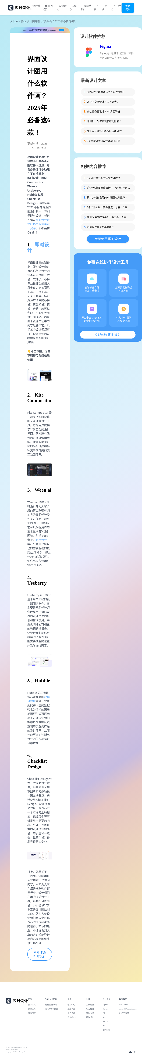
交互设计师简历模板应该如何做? (104, 131)
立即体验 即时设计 (39, 954)
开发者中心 (72, 1017)
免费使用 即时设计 (108, 239)
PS (104, 1013)
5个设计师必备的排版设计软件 (103, 178)
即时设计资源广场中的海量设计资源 (38, 224)
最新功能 (86, 8)
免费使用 (127, 7)
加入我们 (90, 1009)
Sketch (105, 1009)
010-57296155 (125, 1005)
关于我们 (116, 8)
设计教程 (61, 8)
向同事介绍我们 (52, 1009)
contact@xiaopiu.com (128, 1009)
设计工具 (32, 1005)
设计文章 (14, 21)
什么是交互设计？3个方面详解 (103, 111)
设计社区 (35, 8)
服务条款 (71, 1013)
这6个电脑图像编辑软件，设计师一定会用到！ (109, 187)
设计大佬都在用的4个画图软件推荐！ (107, 197)
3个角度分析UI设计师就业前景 (103, 141)
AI (104, 1026)
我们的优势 (47, 8)
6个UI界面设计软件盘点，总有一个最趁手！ (109, 207)
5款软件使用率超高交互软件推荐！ (106, 92)
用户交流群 (124, 1013)
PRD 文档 (32, 1013)
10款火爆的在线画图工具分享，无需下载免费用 (109, 217)
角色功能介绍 (51, 1005)
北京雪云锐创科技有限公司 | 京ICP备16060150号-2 (16, 1049)
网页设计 (41, 540)
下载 (96, 8)
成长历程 (90, 1013)
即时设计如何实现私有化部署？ (104, 121)
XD (104, 1017)
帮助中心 (74, 8)
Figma (105, 46)
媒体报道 (90, 1017)
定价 (104, 8)
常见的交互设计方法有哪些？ (103, 101)
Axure (105, 1021)
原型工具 (32, 1009)
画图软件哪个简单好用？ (100, 227)
